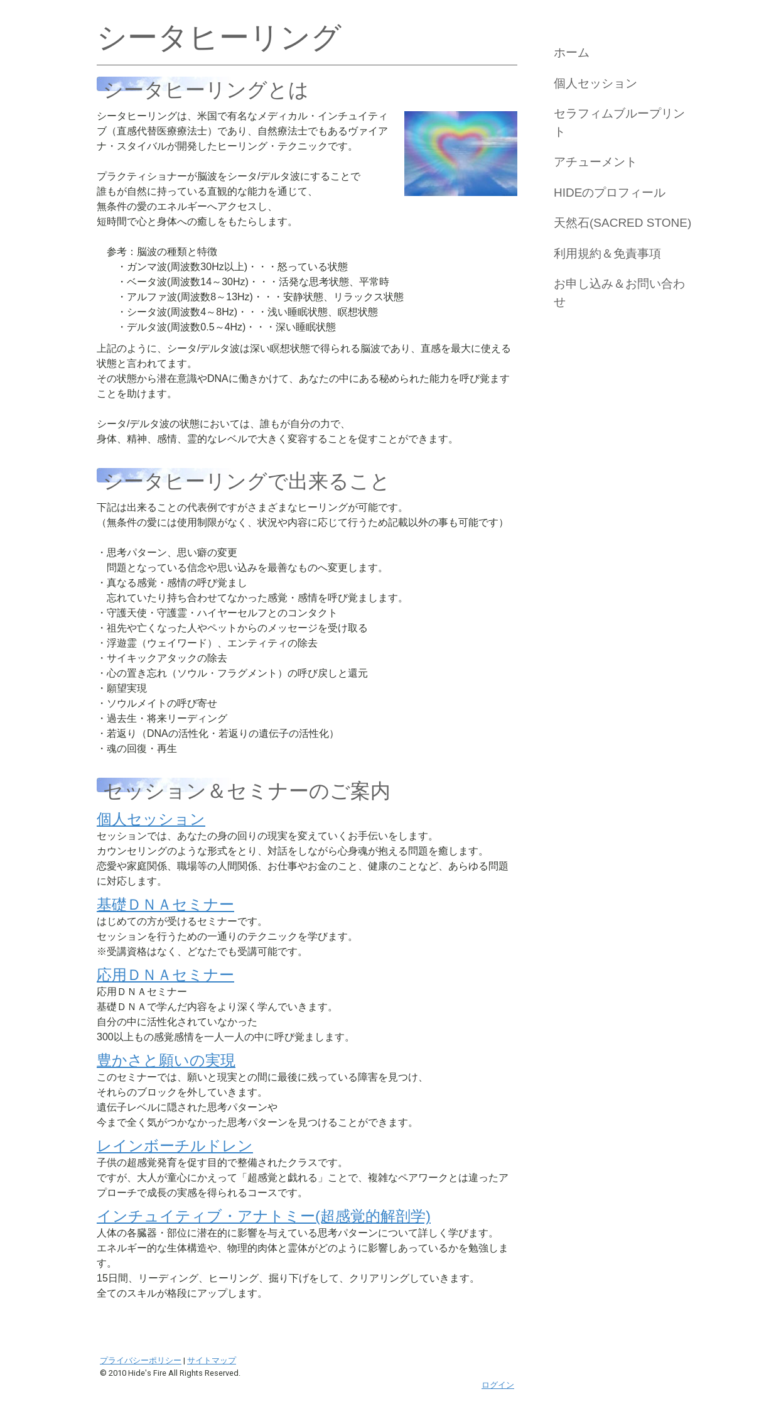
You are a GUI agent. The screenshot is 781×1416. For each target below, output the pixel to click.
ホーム (572, 52)
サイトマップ (211, 1360)
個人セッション (595, 83)
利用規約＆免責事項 (607, 253)
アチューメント (595, 161)
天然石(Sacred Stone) (622, 222)
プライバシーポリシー (140, 1360)
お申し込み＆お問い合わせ (619, 292)
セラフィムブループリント (619, 122)
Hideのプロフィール (609, 192)
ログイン (498, 1385)
